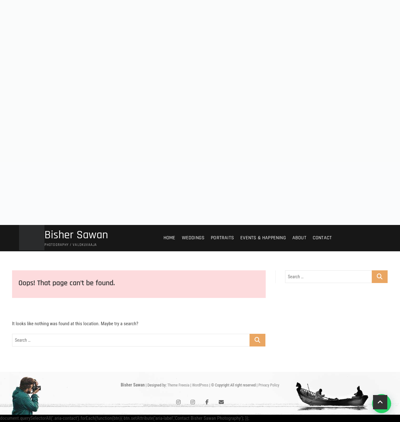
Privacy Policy (268, 385)
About (299, 237)
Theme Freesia (178, 385)
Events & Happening (263, 237)
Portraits (222, 237)
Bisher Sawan (76, 235)
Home (169, 237)
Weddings (193, 237)
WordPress (200, 385)
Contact (322, 237)
